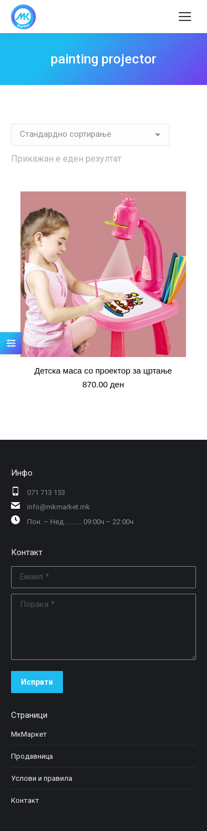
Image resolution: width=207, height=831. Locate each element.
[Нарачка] (90, 135)
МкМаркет (29, 734)
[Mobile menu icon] (185, 17)
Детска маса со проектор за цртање (103, 370)
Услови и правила (41, 778)
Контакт (25, 800)
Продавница (32, 756)
